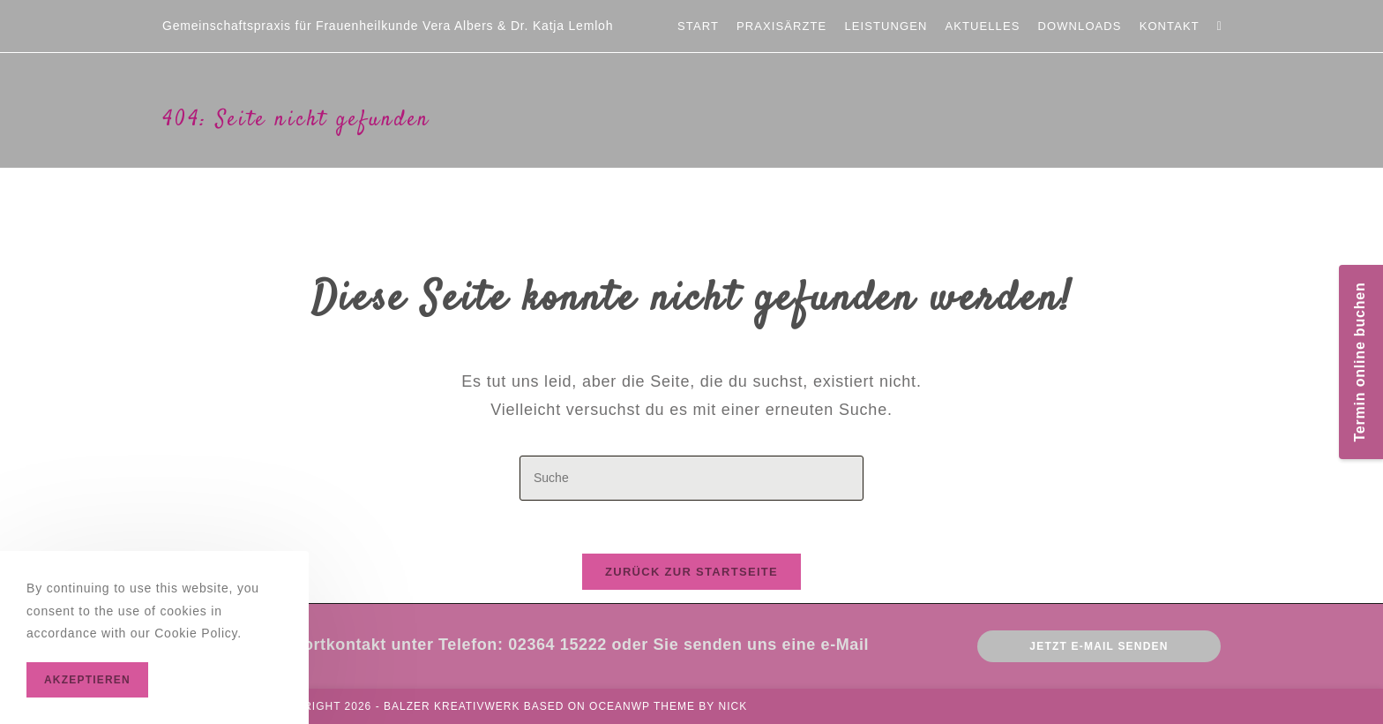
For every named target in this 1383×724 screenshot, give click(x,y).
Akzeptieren (87, 680)
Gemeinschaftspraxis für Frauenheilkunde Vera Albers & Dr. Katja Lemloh (387, 26)
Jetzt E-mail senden (1098, 646)
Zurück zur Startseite (691, 571)
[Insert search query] (691, 478)
